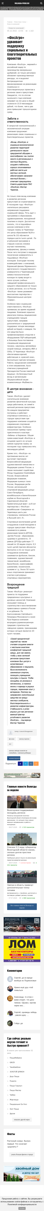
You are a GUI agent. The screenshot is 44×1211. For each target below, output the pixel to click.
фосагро (11, 739)
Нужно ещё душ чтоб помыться (23, 988)
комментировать (14, 758)
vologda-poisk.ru (22, 3)
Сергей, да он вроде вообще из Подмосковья (25, 979)
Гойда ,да (18, 1023)
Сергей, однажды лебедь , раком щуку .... (25, 1013)
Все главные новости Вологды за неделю (22, 907)
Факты (11, 1134)
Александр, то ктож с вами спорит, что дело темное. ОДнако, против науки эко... (25, 1001)
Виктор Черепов (24, 739)
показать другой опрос (22, 1120)
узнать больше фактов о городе (22, 1154)
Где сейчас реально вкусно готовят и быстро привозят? (19, 1042)
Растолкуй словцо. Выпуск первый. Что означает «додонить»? (19, 1144)
